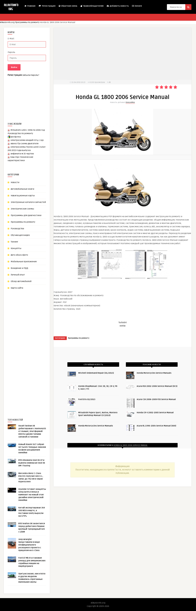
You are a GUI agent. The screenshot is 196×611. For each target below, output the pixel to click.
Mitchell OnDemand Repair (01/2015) (96, 373)
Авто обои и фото (19, 255)
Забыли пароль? (30, 75)
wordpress (16, 136)
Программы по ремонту (27, 22)
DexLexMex (130, 102)
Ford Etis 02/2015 (86, 399)
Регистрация (46, 6)
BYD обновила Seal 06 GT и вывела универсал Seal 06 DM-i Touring (31, 463)
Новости (15, 182)
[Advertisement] (31, 349)
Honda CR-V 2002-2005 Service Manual (155, 412)
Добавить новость (117, 6)
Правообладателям (92, 6)
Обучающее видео (20, 235)
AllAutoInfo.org (7, 22)
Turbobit (123, 322)
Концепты (16, 248)
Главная (29, 6)
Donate (137, 6)
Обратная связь (67, 6)
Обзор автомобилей (21, 281)
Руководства (17, 228)
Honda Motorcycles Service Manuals (95, 426)
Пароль (11, 52)
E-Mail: (11, 38)
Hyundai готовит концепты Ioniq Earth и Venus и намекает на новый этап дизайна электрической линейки (32, 494)
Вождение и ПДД (19, 268)
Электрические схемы (22, 208)
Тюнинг (14, 241)
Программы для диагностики (26, 215)
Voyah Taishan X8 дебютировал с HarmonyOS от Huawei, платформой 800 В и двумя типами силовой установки (32, 431)
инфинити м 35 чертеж (22, 153)
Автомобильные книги (22, 189)
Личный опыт (18, 274)
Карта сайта (17, 288)
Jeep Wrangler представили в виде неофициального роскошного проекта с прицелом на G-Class (29, 545)
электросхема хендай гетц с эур (27, 140)
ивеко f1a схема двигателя (24, 143)
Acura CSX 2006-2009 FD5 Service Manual (156, 399)
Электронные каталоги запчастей (28, 202)
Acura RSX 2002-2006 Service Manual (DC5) (157, 386)
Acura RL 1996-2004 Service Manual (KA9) (156, 426)
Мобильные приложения (24, 261)
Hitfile (123, 326)
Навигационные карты (23, 195)
